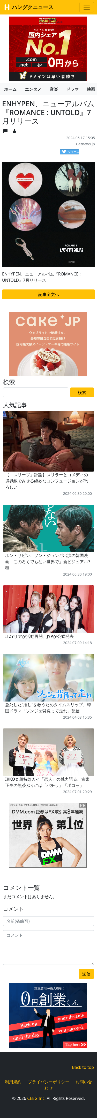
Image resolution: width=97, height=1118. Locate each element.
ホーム (10, 89)
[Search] (35, 392)
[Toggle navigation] (86, 7)
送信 (86, 974)
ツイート (70, 151)
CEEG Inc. (36, 1098)
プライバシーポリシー (48, 1082)
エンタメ (33, 89)
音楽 (54, 89)
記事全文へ (48, 294)
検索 (82, 392)
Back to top (83, 1067)
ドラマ (72, 89)
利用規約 (13, 1082)
